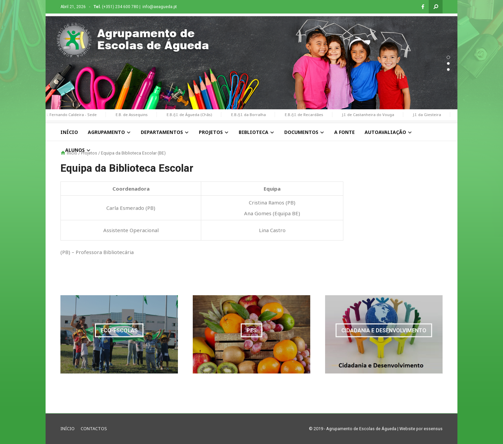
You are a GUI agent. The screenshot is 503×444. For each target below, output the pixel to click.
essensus (433, 428)
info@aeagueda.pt (159, 6)
